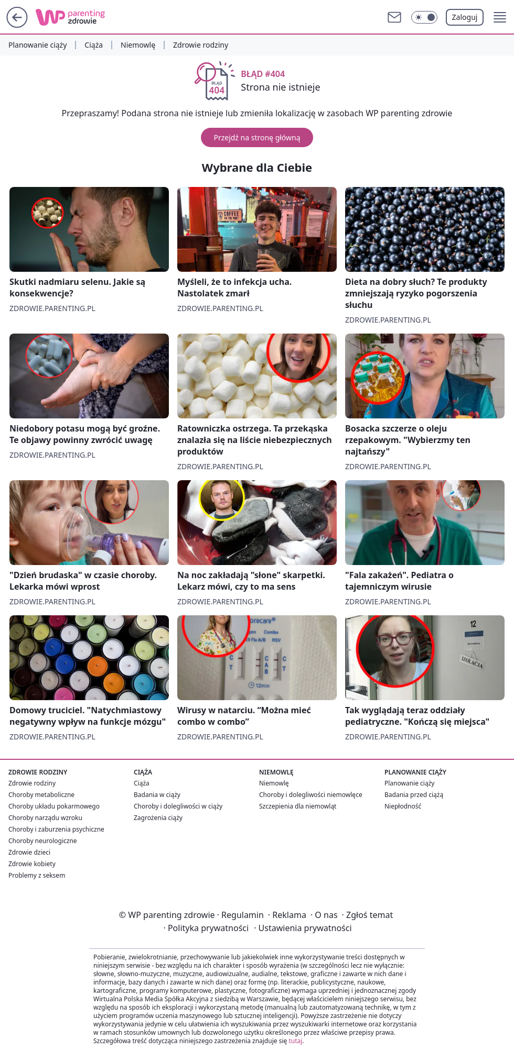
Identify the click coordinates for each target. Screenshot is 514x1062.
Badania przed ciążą (413, 794)
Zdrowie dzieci (29, 852)
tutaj (295, 1040)
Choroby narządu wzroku (45, 817)
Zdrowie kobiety (32, 863)
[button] (499, 17)
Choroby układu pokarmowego (54, 806)
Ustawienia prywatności (302, 928)
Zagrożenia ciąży (158, 817)
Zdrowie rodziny (200, 45)
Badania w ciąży (157, 794)
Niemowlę (138, 45)
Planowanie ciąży (37, 45)
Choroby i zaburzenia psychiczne (56, 829)
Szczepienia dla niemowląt (297, 806)
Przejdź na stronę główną (256, 137)
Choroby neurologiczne (42, 840)
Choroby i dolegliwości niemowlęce (310, 794)
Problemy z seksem (36, 875)
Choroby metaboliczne (41, 794)
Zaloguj (465, 17)
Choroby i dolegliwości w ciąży (178, 806)
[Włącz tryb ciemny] (424, 17)
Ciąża (93, 45)
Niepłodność (402, 806)
